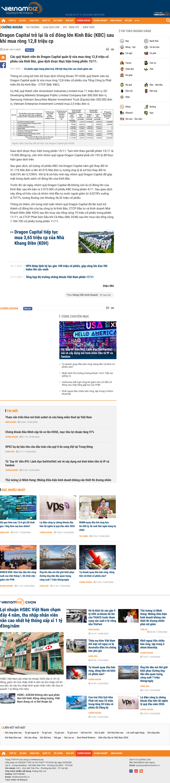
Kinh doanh (10, 422)
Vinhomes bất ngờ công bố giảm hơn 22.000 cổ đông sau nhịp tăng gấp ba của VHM (87, 383)
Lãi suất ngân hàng (135, 733)
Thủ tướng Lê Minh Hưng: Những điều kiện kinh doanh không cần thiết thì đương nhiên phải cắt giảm (58, 482)
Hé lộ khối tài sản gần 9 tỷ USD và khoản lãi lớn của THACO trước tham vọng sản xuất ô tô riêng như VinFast (102, 617)
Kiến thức (89, 27)
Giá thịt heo (45, 737)
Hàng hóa (9, 451)
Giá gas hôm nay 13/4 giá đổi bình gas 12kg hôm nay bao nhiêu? (17, 524)
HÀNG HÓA (34, 20)
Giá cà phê (99, 733)
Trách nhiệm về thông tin (16, 780)
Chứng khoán (11, 27)
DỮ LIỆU (128, 20)
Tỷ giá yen (59, 733)
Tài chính (83, 536)
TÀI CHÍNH (57, 20)
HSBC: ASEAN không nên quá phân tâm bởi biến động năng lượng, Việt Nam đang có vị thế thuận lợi (38, 698)
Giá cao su (69, 737)
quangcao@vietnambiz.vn (147, 765)
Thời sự (143, 629)
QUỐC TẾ (46, 20)
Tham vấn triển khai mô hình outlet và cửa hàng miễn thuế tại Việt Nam (48, 417)
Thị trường (32, 27)
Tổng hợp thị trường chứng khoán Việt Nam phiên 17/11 (60, 277)
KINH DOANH (116, 20)
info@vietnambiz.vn (21, 777)
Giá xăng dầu (153, 733)
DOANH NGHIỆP (100, 20)
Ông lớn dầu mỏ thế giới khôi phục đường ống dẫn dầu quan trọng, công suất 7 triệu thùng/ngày (57, 576)
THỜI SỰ (12, 20)
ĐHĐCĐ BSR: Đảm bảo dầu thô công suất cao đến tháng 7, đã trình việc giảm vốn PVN (18, 576)
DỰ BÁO (22, 20)
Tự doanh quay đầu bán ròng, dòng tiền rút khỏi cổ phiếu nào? (88, 365)
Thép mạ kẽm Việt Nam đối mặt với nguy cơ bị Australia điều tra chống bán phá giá (102, 646)
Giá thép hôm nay (13, 737)
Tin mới (12, 411)
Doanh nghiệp (6, 586)
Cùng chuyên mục (75, 316)
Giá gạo (57, 737)
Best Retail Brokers (86, 737)
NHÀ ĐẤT (69, 20)
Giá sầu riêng (30, 737)
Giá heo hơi (86, 733)
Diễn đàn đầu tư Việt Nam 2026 (113, 737)
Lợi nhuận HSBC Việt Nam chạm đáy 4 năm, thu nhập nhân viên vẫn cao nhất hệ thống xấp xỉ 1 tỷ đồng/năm (31, 618)
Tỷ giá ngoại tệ (32, 733)
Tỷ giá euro (72, 733)
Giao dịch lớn (51, 27)
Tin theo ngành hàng (135, 31)
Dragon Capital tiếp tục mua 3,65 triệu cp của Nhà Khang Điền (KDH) (39, 237)
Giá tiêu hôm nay (115, 733)
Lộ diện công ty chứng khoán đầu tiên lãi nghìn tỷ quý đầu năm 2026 (57, 524)
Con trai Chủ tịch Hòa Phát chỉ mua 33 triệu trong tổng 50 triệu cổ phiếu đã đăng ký (100, 702)
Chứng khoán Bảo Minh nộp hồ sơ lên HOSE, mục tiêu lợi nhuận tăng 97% (49, 432)
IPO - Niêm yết (71, 27)
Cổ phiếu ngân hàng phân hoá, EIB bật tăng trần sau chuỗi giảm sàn (58, 68)
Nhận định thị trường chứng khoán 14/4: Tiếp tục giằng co (87, 374)
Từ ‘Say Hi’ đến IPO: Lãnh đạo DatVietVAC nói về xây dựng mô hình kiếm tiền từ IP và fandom (87, 353)
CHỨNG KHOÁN (83, 20)
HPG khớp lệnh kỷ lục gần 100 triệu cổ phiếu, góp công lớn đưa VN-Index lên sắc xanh (67, 267)
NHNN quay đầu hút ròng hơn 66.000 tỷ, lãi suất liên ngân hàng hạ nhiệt (97, 526)
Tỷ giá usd (47, 733)
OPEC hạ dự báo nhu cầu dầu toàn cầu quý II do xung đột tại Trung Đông (49, 447)
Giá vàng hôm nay (13, 733)
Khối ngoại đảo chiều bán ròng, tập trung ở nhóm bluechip (87, 392)
